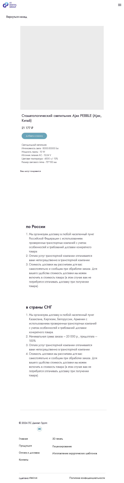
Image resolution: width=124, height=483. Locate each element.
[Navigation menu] (119, 5)
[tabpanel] (62, 311)
